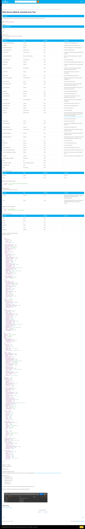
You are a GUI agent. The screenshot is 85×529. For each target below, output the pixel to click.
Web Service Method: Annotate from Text (9, 42)
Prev (18, 524)
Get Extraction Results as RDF (9, 44)
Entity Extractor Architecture (8, 69)
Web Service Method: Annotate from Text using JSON (8, 47)
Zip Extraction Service (8, 65)
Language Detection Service (8, 62)
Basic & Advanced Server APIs (7, 24)
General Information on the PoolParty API (7, 22)
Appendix (7, 79)
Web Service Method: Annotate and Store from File (9, 36)
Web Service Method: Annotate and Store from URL (8, 39)
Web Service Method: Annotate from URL (8, 57)
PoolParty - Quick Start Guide (7, 13)
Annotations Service (8, 31)
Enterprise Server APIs (7, 25)
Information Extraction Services (8, 30)
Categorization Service (8, 58)
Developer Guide (7, 20)
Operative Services (8, 68)
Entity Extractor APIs (8, 28)
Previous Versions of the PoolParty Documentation (6, 9)
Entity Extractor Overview (8, 26)
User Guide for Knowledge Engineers (7, 18)
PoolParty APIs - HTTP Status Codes (6, 74)
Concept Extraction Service (8, 60)
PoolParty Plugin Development (7, 75)
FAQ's (7, 15)
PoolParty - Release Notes (7, 16)
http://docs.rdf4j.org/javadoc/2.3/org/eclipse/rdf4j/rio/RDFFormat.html (62, 480)
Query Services (8, 67)
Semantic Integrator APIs (7, 71)
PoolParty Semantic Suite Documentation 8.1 (23, 5)
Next (83, 524)
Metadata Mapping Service (8, 64)
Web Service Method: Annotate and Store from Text (8, 33)
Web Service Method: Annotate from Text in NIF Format (8, 49)
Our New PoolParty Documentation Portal (6, 6)
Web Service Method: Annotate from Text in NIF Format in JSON (8, 52)
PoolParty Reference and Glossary (7, 81)
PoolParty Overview (7, 11)
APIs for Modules (7, 72)
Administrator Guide (7, 77)
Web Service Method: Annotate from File (8, 55)
